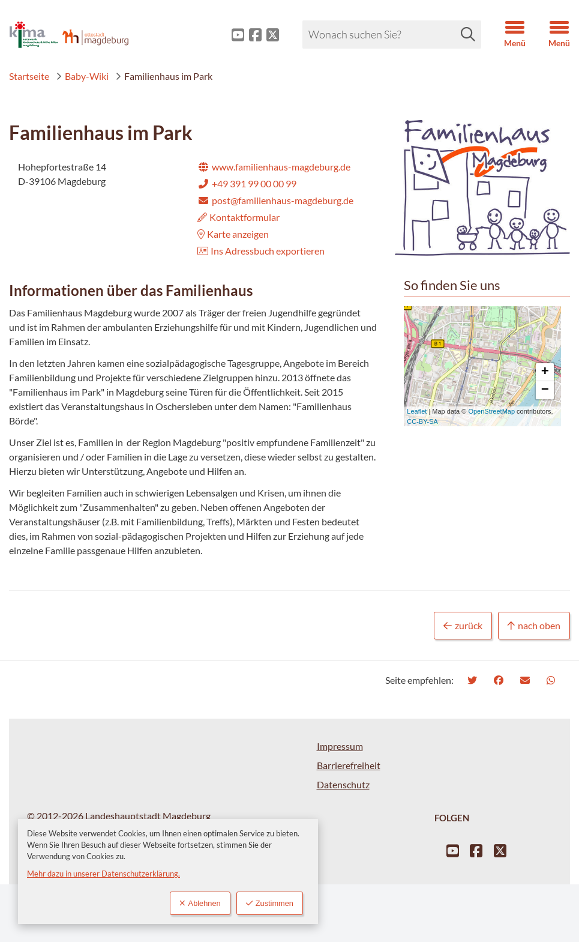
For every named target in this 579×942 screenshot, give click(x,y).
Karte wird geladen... (478, 366)
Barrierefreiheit (348, 765)
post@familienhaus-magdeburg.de (275, 200)
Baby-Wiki (82, 76)
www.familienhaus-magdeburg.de (273, 166)
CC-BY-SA (422, 421)
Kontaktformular (238, 217)
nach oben (534, 626)
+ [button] (545, 372)
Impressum (340, 746)
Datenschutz (343, 784)
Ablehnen (200, 903)
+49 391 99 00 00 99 (246, 183)
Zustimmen (269, 903)
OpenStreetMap (491, 411)
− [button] (545, 390)
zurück (462, 626)
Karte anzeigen (233, 234)
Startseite (29, 76)
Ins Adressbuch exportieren (261, 250)
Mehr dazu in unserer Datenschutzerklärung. (103, 873)
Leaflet (417, 411)
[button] (506, 35)
